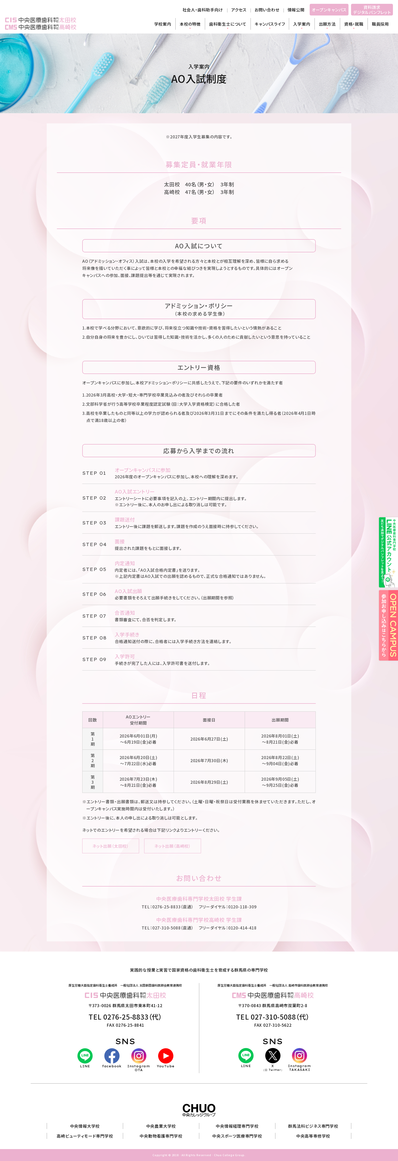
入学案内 (301, 24)
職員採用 (380, 24)
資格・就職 (353, 24)
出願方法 (327, 24)
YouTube (166, 1058)
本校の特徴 (190, 24)
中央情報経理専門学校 (237, 1126)
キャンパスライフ (270, 24)
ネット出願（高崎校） (172, 846)
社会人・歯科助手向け (203, 10)
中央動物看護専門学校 (161, 1136)
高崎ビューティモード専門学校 (85, 1136)
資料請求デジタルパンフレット (372, 9)
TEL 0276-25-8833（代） (125, 1017)
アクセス (238, 10)
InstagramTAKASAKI (299, 1060)
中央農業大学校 (161, 1126)
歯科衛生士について (227, 24)
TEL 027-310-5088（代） (273, 1017)
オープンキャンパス (329, 10)
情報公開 (296, 10)
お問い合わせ (267, 10)
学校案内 (162, 24)
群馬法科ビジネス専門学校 (313, 1126)
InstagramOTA (138, 1060)
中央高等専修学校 (313, 1136)
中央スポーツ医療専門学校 (237, 1136)
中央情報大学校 (85, 1126)
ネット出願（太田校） (110, 846)
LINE (85, 1058)
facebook (112, 1058)
